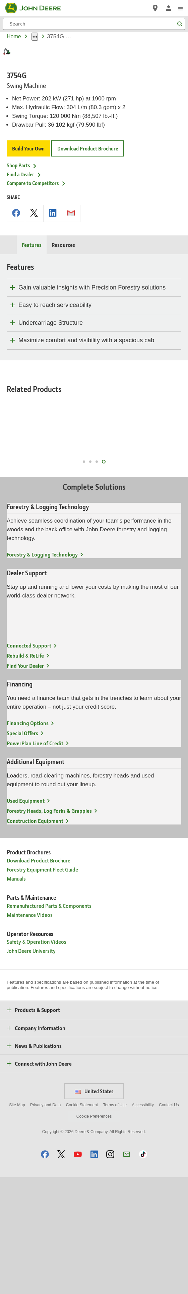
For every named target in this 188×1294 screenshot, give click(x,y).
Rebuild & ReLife (25, 772)
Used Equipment (26, 917)
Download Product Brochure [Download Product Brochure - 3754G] (87, 246)
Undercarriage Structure (50, 421)
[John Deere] (37, 8)
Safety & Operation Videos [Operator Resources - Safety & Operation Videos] (36, 1058)
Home (14, 36)
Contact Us (169, 1221)
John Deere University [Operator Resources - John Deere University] (31, 1067)
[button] (45, 1271)
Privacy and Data (45, 1221)
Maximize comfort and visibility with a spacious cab (86, 438)
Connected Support (29, 762)
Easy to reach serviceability (54, 403)
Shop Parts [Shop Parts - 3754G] (22, 263)
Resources (63, 343)
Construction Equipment (35, 937)
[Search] (94, 24)
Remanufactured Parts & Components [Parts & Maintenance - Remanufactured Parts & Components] (49, 1022)
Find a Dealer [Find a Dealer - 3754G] (24, 272)
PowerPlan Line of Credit (35, 859)
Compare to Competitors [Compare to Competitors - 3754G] (36, 281)
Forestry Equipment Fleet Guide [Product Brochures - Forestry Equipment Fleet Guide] (42, 986)
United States (94, 1208)
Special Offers (22, 849)
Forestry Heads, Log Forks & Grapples (49, 927)
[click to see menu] (180, 8)
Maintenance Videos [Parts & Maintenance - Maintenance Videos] (30, 1031)
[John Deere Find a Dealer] (155, 8)
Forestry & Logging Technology (42, 671)
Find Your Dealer (25, 782)
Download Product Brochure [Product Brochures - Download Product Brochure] (38, 977)
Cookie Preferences (94, 1233)
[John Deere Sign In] (168, 8)
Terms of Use (115, 1221)
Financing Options (28, 839)
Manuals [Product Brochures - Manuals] (16, 995)
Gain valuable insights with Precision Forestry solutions (92, 386)
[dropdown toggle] (35, 37)
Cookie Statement (82, 1221)
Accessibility (143, 1221)
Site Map (17, 1221)
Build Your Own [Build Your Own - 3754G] (28, 246)
